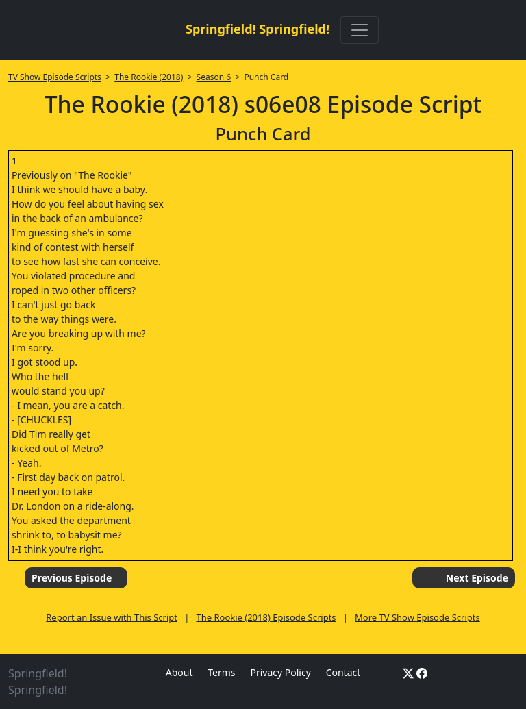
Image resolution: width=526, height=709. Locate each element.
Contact (343, 672)
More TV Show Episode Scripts (417, 617)
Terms (221, 672)
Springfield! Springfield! (257, 29)
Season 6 (214, 77)
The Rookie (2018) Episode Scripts (266, 617)
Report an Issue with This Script (111, 617)
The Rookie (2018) (148, 77)
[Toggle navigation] (359, 30)
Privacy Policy (280, 672)
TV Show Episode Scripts (54, 77)
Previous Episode (72, 577)
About (179, 672)
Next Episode (477, 577)
